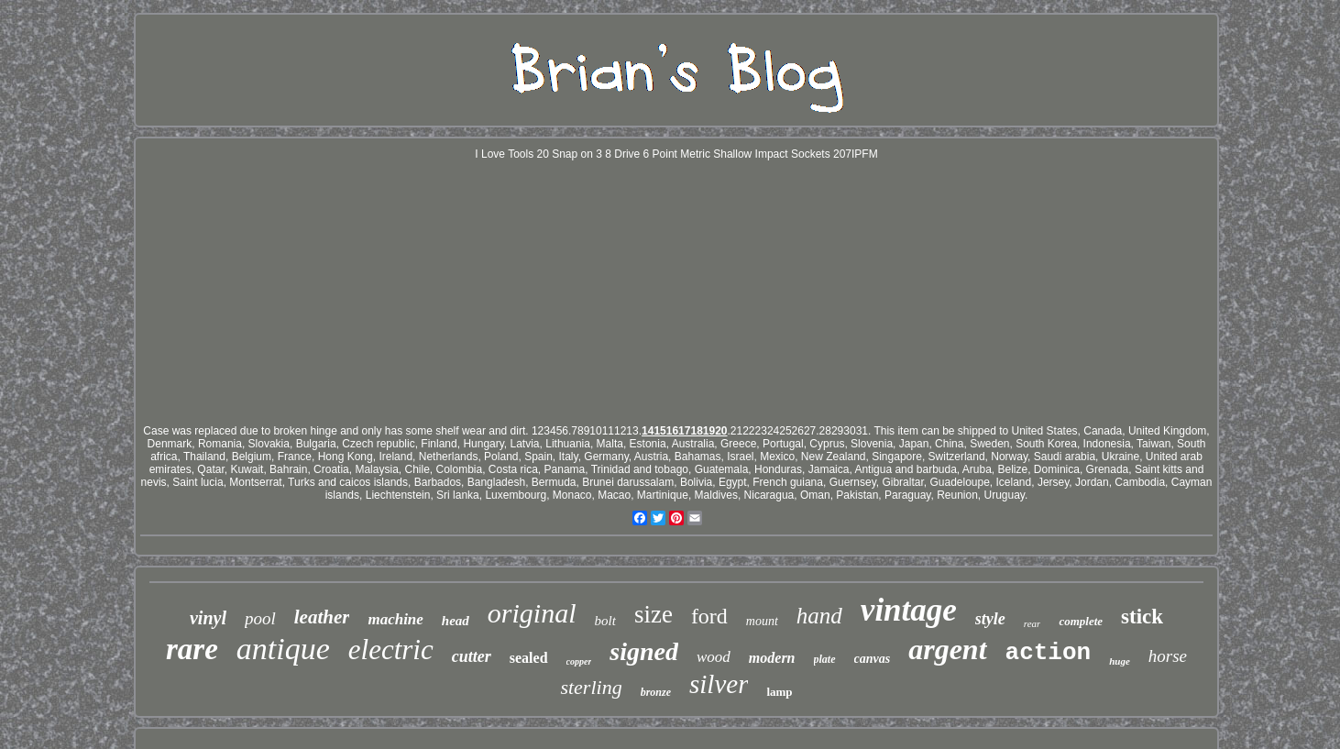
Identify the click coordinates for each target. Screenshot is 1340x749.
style (990, 619)
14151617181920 (684, 430)
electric (391, 649)
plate (825, 659)
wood (713, 657)
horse (1167, 656)
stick (1142, 616)
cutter (471, 656)
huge (1119, 660)
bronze (656, 692)
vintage (909, 610)
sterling (590, 687)
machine (395, 619)
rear (1032, 623)
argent (947, 649)
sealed (529, 658)
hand (819, 615)
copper (579, 661)
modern (772, 658)
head (455, 620)
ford (709, 616)
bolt (605, 620)
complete (1081, 621)
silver (718, 684)
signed (644, 651)
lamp (779, 692)
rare (192, 649)
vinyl (208, 618)
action (1048, 652)
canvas (872, 659)
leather (322, 617)
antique (283, 649)
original (532, 613)
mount (762, 621)
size (653, 614)
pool (260, 618)
